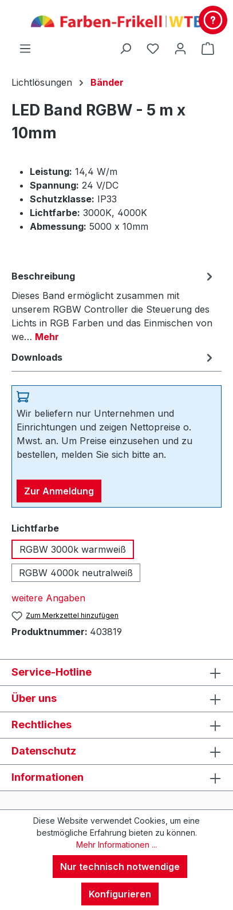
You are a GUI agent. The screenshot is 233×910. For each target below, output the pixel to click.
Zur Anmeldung (59, 491)
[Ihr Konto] (180, 48)
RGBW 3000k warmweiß (72, 549)
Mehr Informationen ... (116, 844)
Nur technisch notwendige (120, 866)
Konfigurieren (120, 894)
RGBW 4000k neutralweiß (76, 572)
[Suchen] (125, 48)
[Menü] (25, 48)
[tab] (113, 305)
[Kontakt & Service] (213, 20)
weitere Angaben (48, 598)
